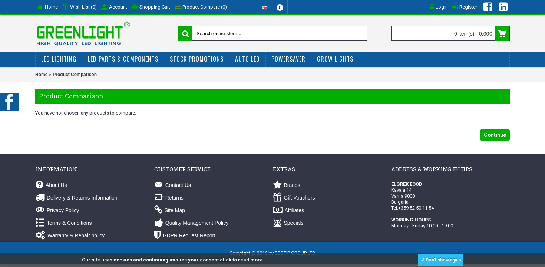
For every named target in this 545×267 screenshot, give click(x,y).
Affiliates (288, 210)
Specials (288, 223)
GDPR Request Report (184, 236)
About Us (51, 185)
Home (41, 74)
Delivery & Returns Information (77, 198)
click (225, 260)
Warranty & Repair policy (70, 236)
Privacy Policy (57, 210)
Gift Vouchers (294, 198)
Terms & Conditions (64, 223)
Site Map (169, 210)
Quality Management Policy (191, 223)
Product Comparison (75, 74)
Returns (169, 198)
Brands (286, 185)
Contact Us (172, 185)
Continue (495, 135)
